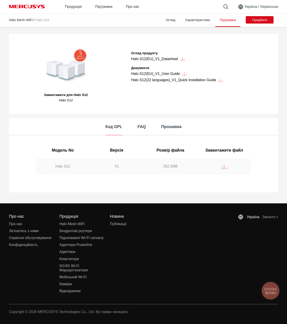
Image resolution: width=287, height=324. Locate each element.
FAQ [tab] (142, 126)
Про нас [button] (132, 7)
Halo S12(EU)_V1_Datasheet (158, 59)
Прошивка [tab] (171, 126)
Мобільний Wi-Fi (73, 277)
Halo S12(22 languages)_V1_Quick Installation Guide (177, 80)
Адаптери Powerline (75, 245)
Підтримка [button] (104, 7)
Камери (65, 284)
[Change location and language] (258, 6)
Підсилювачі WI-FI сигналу (81, 238)
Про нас (15, 224)
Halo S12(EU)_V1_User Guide (159, 74)
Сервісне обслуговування (30, 238)
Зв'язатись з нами (24, 231)
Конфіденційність (23, 245)
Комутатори (69, 259)
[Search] (226, 6)
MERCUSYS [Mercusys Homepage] (27, 6)
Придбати (259, 20)
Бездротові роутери (75, 231)
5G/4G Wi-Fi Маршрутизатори (73, 268)
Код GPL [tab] (113, 126)
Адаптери (67, 252)
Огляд (170, 20)
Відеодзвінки (70, 291)
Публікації (118, 224)
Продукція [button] (73, 7)
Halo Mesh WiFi (21, 20)
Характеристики (197, 20)
